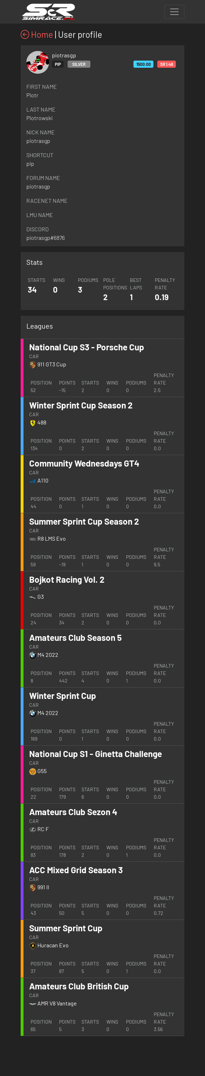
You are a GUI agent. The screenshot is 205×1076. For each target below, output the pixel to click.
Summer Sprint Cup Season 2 (84, 521)
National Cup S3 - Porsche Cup (86, 347)
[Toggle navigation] (174, 12)
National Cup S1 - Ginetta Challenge (95, 753)
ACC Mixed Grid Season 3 (76, 870)
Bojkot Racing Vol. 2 (67, 579)
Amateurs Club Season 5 (75, 637)
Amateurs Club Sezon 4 (73, 812)
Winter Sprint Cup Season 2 (81, 405)
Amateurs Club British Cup (79, 986)
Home (37, 34)
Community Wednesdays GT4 (84, 463)
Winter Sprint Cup (62, 695)
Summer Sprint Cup (65, 928)
